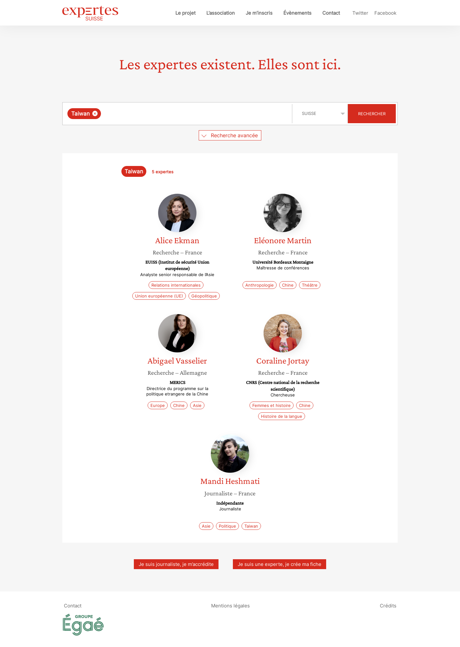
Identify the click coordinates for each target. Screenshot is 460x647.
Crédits (388, 606)
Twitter (360, 13)
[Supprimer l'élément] (95, 113)
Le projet (185, 13)
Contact (331, 13)
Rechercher (372, 113)
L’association (220, 13)
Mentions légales (230, 606)
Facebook (385, 13)
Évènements (297, 13)
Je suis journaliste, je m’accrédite (176, 564)
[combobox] (178, 113)
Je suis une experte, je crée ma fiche (279, 564)
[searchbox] (168, 113)
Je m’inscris (259, 13)
